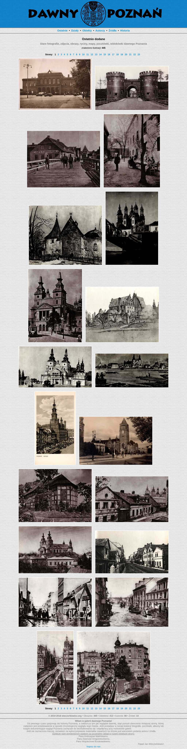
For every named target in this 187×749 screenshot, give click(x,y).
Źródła (113, 30)
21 (130, 54)
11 (87, 54)
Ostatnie (62, 30)
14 (100, 54)
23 (139, 54)
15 (104, 54)
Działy (75, 30)
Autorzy (100, 30)
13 (96, 54)
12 (92, 54)
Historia (125, 30)
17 (113, 54)
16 (109, 54)
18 (117, 54)
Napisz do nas (93, 746)
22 (134, 54)
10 (83, 54)
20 (126, 54)
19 (122, 54)
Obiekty (87, 30)
